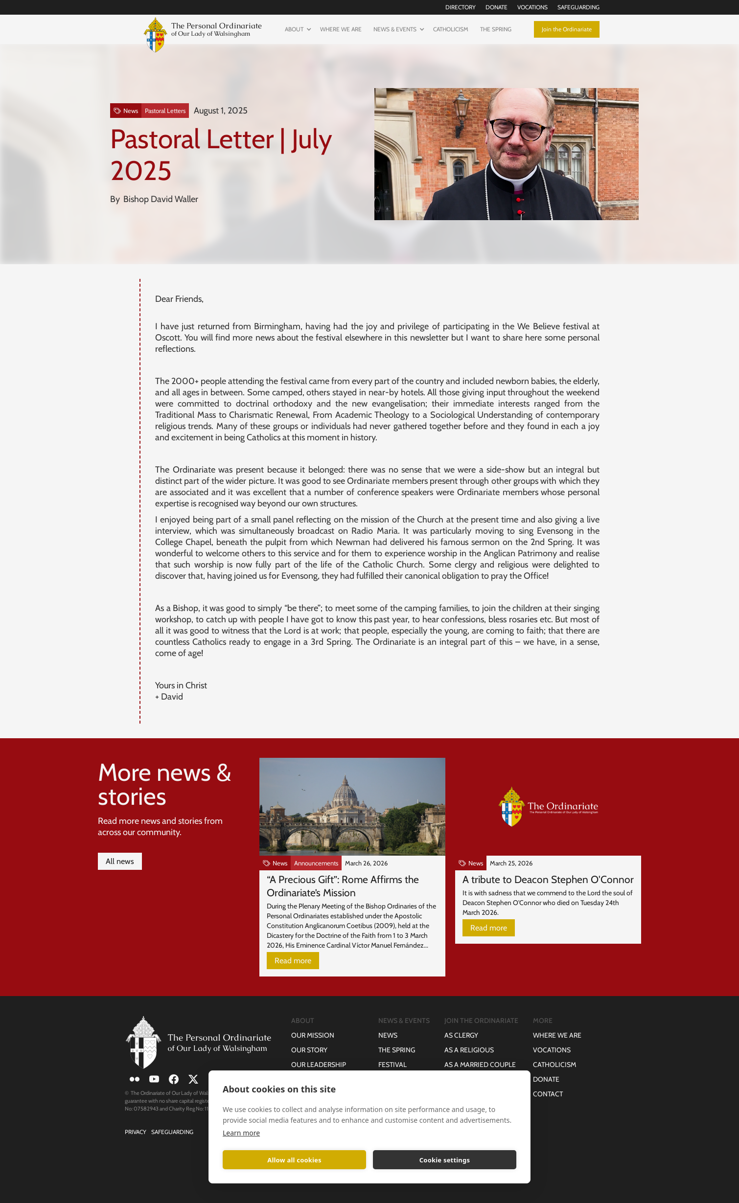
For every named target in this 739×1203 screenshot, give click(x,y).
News (387, 1035)
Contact (548, 1094)
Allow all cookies (294, 1160)
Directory (460, 7)
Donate (496, 7)
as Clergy (461, 1035)
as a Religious (469, 1049)
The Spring (495, 29)
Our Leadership (318, 1064)
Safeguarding (578, 7)
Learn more (241, 1132)
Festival (392, 1064)
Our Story (309, 1049)
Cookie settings (444, 1160)
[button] (296, 29)
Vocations (532, 7)
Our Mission (312, 1035)
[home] (200, 33)
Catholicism (450, 29)
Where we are (341, 29)
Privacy (135, 1131)
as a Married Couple (480, 1064)
